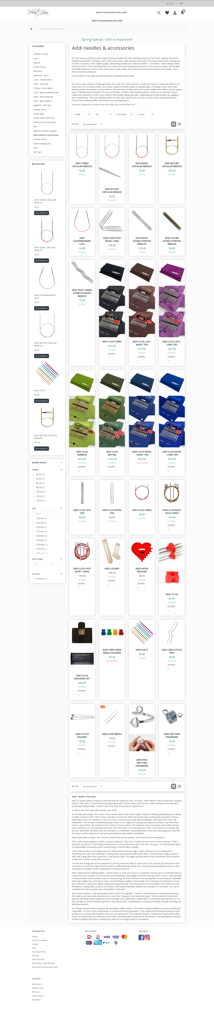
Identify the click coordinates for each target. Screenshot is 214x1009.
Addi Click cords (142, 510)
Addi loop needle (112, 734)
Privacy (35, 936)
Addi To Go (172, 594)
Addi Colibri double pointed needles (172, 241)
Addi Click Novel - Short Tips (141, 453)
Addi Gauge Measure (142, 570)
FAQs (34, 948)
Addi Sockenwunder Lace (45, 296)
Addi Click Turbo (112, 341)
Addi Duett (40, 390)
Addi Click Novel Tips (112, 512)
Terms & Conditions (40, 940)
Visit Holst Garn (38, 959)
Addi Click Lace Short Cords (82, 570)
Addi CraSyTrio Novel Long (112, 240)
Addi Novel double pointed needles (142, 241)
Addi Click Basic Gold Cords (172, 512)
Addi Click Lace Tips (82, 512)
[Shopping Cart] (183, 12)
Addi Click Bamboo (82, 453)
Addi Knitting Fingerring (172, 736)
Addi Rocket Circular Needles (45, 344)
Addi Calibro (112, 568)
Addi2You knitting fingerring (142, 762)
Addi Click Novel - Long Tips (172, 453)
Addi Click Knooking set (82, 677)
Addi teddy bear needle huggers (112, 651)
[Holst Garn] (38, 12)
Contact (35, 944)
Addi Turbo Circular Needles (45, 201)
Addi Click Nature (112, 453)
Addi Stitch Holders (82, 736)
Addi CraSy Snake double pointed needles (82, 293)
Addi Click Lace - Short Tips (142, 343)
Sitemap (35, 955)
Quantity (111, 353)
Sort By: (75, 124)
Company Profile (38, 952)
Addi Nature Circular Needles (45, 436)
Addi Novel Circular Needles (44, 249)
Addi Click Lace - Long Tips (171, 343)
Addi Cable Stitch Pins (172, 651)
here (133, 104)
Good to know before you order (111, 12)
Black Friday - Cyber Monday (43, 963)
